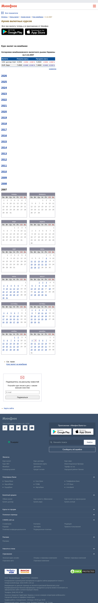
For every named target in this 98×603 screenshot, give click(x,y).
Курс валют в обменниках (43, 499)
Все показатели (11, 13)
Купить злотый (69, 502)
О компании (7, 524)
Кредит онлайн (39, 469)
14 (42, 261)
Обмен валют (7, 499)
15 (46, 261)
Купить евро (38, 502)
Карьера (6, 527)
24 (7, 295)
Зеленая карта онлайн (11, 558)
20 (39, 264)
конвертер (52, 69)
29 (39, 295)
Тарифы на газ (69, 467)
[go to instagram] (25, 427)
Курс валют (7, 461)
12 (35, 261)
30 (3, 298)
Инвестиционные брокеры (74, 464)
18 (31, 264)
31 (7, 298)
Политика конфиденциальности (14, 529)
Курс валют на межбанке (16, 364)
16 (3, 292)
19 (35, 264)
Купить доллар (8, 502)
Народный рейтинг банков (74, 469)
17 (7, 292)
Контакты (37, 524)
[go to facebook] (5, 427)
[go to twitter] (18, 427)
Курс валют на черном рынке (75, 499)
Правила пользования (72, 527)
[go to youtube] (31, 427)
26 (35, 267)
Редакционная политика (42, 529)
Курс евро (68, 461)
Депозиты (37, 467)
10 (7, 289)
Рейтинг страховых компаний (75, 558)
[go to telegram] (11, 427)
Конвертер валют (9, 469)
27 (39, 267)
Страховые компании (41, 561)
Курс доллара (39, 461)
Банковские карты (40, 464)
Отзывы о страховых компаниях (45, 558)
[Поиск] (89, 442)
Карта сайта (9, 408)
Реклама (6, 541)
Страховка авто (8, 561)
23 (3, 295)
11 (31, 261)
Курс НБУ (6, 464)
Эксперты (37, 527)
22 (46, 264)
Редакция (68, 524)
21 (42, 264)
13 (39, 261)
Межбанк (6, 467)
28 (35, 295)
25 (31, 267)
